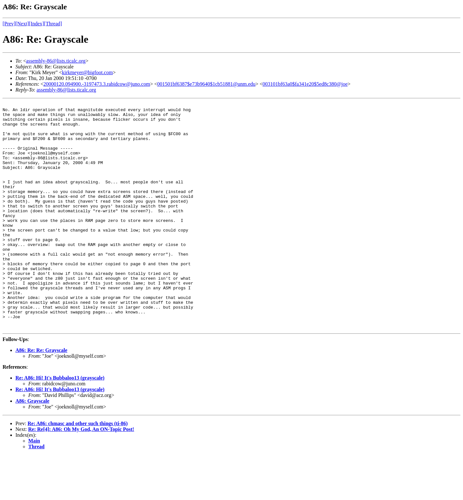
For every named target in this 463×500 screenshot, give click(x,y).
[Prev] (9, 23)
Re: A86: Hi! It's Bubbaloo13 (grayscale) (59, 423)
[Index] (36, 23)
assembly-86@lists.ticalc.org (56, 61)
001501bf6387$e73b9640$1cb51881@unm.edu (206, 84)
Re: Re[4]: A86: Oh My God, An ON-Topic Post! (81, 474)
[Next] (22, 23)
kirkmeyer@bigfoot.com (87, 72)
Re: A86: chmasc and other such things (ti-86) (78, 468)
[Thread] (53, 23)
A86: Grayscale (32, 446)
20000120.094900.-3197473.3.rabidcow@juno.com (96, 84)
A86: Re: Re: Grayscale (41, 395)
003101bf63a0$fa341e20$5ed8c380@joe (305, 84)
